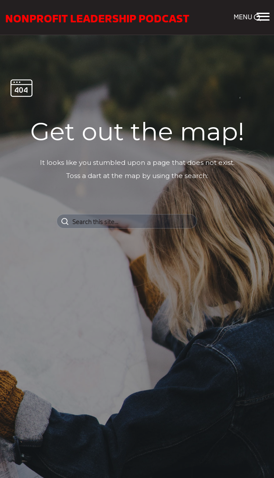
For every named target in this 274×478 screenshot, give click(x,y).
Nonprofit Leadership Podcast (97, 17)
